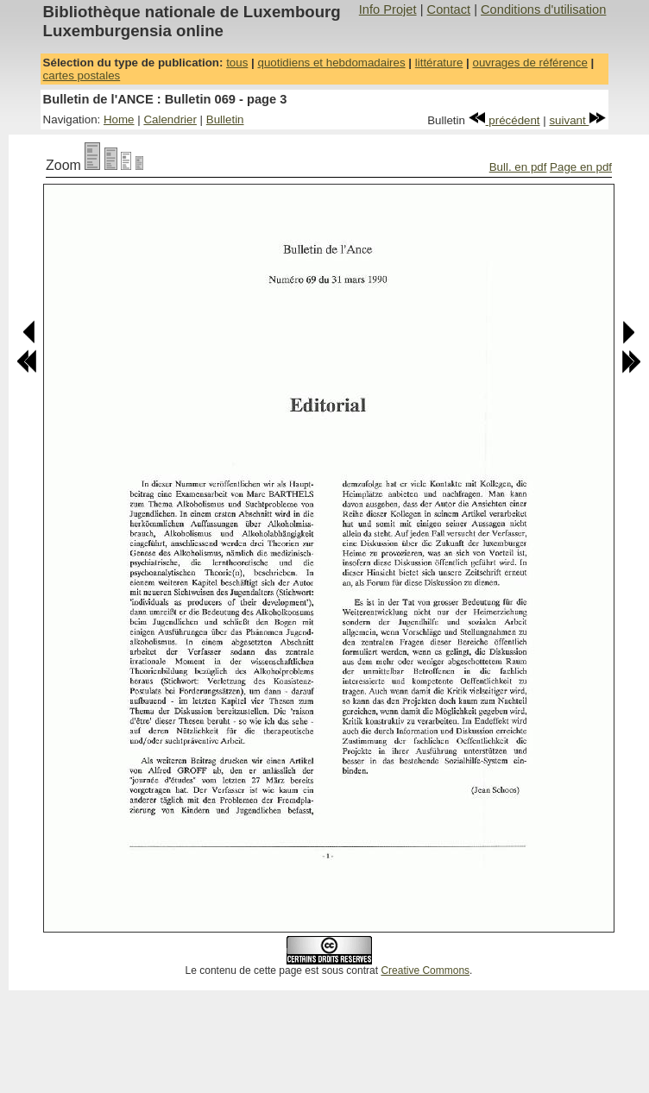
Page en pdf (581, 166)
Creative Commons (425, 970)
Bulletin (225, 119)
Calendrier (170, 119)
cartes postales (82, 75)
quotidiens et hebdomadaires (331, 62)
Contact (449, 9)
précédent (504, 120)
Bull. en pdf (518, 166)
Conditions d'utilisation (543, 9)
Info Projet (388, 9)
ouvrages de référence (529, 62)
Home (119, 119)
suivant (577, 120)
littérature (439, 62)
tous (237, 62)
